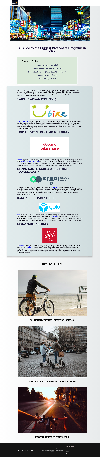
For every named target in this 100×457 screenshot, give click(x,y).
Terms (67, 453)
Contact (68, 451)
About (67, 448)
